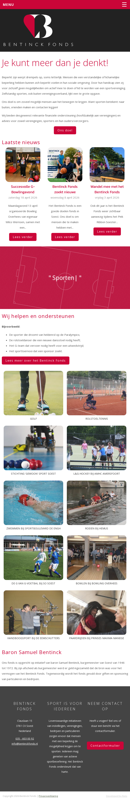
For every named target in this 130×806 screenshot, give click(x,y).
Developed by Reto (116, 796)
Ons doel (65, 130)
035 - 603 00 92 (25, 738)
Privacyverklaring (48, 796)
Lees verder (23, 237)
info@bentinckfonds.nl (25, 743)
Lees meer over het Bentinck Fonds (35, 361)
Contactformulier (105, 746)
